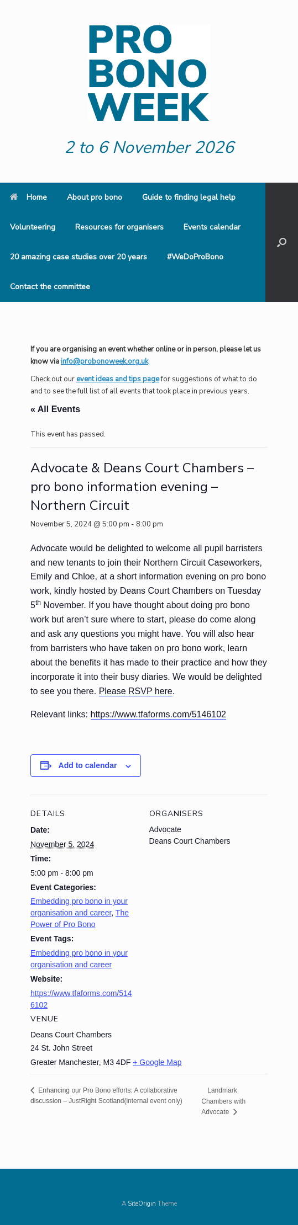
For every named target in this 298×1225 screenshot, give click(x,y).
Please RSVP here (135, 691)
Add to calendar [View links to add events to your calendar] (88, 765)
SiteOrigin (142, 1203)
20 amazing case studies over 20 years (78, 257)
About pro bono (94, 197)
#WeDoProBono (195, 257)
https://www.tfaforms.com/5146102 (158, 714)
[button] (281, 242)
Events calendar (212, 227)
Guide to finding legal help (189, 197)
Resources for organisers (119, 227)
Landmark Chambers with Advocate (223, 1101)
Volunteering (32, 227)
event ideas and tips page (117, 379)
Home (28, 197)
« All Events (55, 409)
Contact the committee (50, 286)
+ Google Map (157, 1062)
